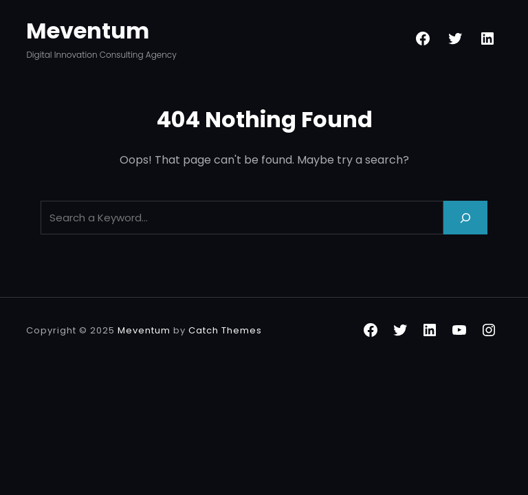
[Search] (465, 217)
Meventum (87, 30)
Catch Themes (225, 330)
